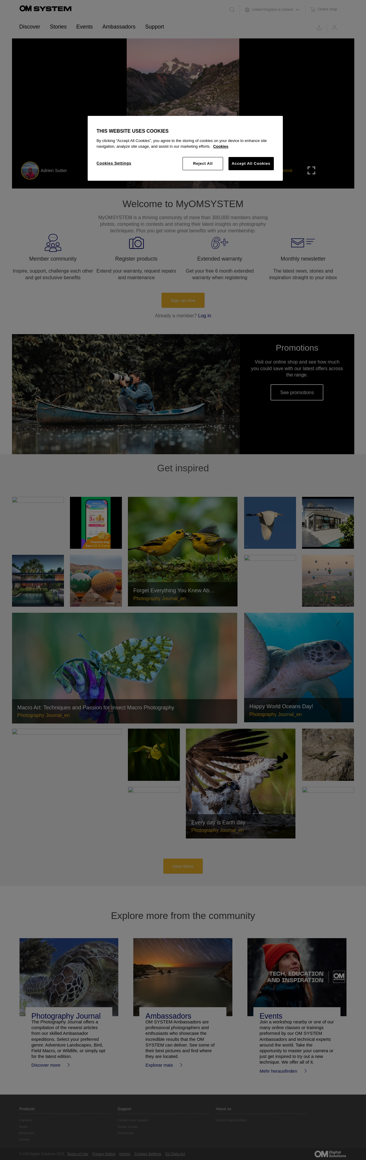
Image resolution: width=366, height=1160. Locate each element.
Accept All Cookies (251, 163)
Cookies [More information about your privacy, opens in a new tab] (220, 146)
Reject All (203, 163)
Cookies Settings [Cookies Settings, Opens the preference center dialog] (114, 163)
